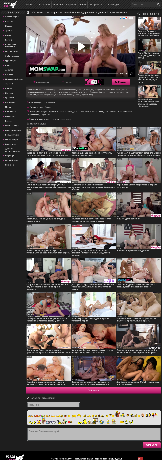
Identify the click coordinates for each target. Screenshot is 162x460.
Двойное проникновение (12, 150)
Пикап (8, 35)
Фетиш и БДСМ (12, 125)
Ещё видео (93, 390)
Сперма (8, 88)
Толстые (9, 84)
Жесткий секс (11, 160)
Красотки (9, 98)
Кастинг (8, 40)
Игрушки (9, 93)
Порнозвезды (35, 103)
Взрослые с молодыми (10, 45)
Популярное (96, 4)
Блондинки (10, 112)
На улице (9, 155)
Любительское (12, 56)
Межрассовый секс (14, 79)
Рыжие (8, 121)
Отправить (151, 445)
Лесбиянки (10, 102)
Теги (82, 4)
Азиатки (9, 70)
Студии (71, 4)
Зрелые (8, 30)
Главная (29, 4)
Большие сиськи (13, 130)
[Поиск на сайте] (159, 4)
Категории (43, 4)
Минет (8, 107)
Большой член (12, 135)
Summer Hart (49, 103)
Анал (7, 65)
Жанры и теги (35, 119)
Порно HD (9, 165)
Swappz (48, 107)
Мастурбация (11, 139)
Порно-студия (36, 107)
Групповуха (10, 60)
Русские (9, 21)
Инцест (8, 26)
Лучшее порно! (12, 17)
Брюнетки (9, 116)
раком (68, 119)
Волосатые (10, 144)
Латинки (9, 74)
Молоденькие (11, 51)
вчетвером (59, 119)
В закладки (113, 4)
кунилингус (49, 119)
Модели (58, 4)
